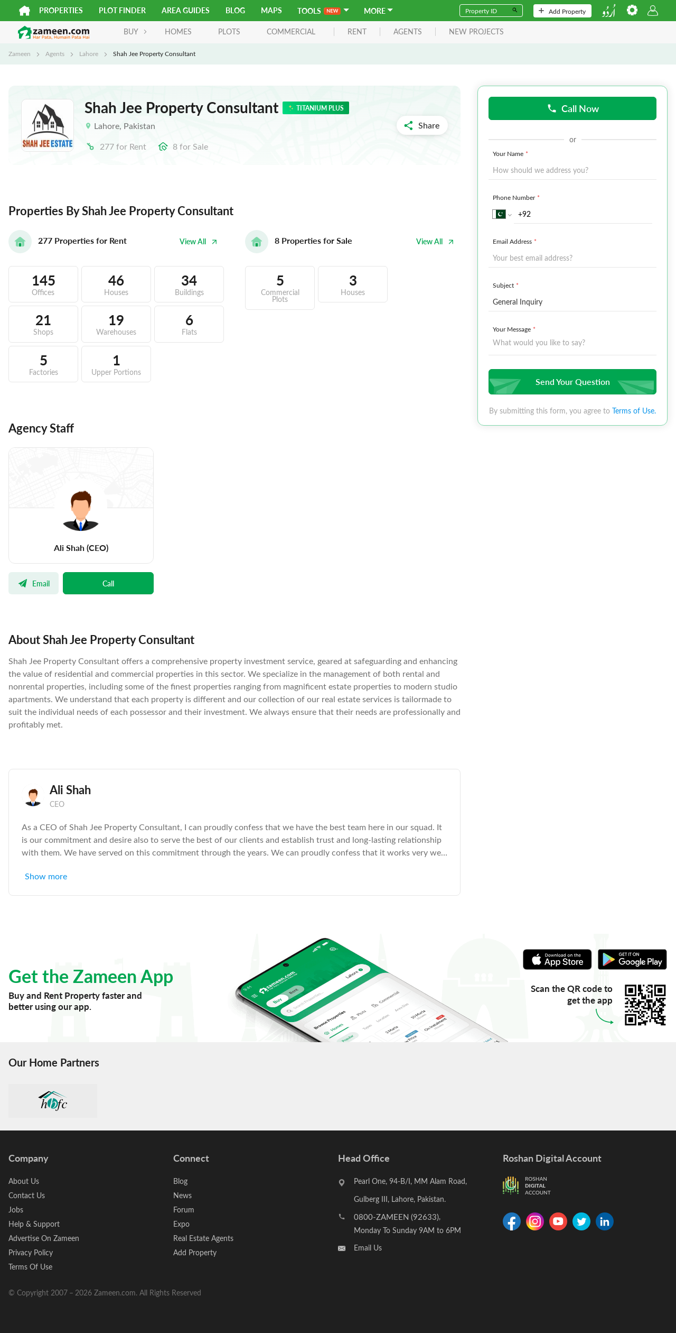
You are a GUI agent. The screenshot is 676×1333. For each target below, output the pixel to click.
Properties (61, 10)
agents (407, 31)
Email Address (516, 241)
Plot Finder (122, 10)
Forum (183, 1210)
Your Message (515, 329)
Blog (235, 10)
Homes (178, 31)
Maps (271, 10)
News (182, 1195)
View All (199, 241)
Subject (507, 285)
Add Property (562, 11)
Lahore (88, 53)
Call (108, 583)
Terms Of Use (30, 1267)
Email (33, 583)
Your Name (511, 153)
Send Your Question (571, 381)
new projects (476, 31)
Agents (54, 53)
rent (357, 31)
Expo (181, 1224)
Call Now (573, 108)
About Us (23, 1181)
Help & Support (34, 1224)
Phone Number (517, 197)
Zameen (19, 53)
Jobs (15, 1210)
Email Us (368, 1248)
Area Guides (186, 10)
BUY (135, 31)
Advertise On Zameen (43, 1238)
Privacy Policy (30, 1252)
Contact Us (26, 1195)
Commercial (291, 31)
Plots (229, 31)
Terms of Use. (634, 411)
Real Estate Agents (203, 1238)
